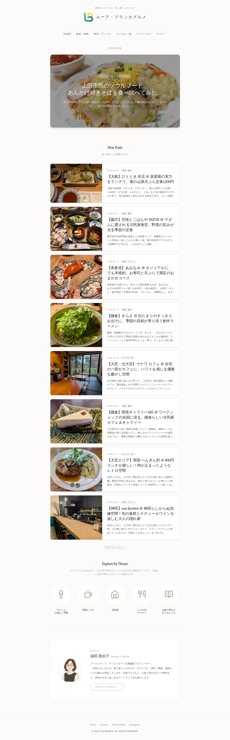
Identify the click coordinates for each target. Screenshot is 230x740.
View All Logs (115, 546)
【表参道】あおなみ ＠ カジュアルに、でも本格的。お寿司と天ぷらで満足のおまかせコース (140, 273)
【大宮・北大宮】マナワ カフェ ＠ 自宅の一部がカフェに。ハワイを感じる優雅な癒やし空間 (141, 369)
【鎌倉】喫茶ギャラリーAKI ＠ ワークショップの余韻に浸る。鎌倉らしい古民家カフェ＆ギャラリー (140, 417)
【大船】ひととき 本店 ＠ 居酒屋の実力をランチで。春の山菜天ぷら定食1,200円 (140, 179)
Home (67, 33)
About (93, 724)
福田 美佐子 (110, 656)
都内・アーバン (102, 33)
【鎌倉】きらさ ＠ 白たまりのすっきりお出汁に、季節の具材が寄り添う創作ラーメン (140, 321)
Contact (104, 724)
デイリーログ (144, 33)
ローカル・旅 (124, 33)
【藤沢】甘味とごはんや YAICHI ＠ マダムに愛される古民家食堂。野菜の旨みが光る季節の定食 (140, 224)
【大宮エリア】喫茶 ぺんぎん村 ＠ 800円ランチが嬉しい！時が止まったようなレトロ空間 (140, 465)
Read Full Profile (107, 687)
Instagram (134, 724)
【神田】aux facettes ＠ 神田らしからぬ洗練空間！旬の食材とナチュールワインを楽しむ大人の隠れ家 (140, 513)
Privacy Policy (118, 724)
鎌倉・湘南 (82, 33)
